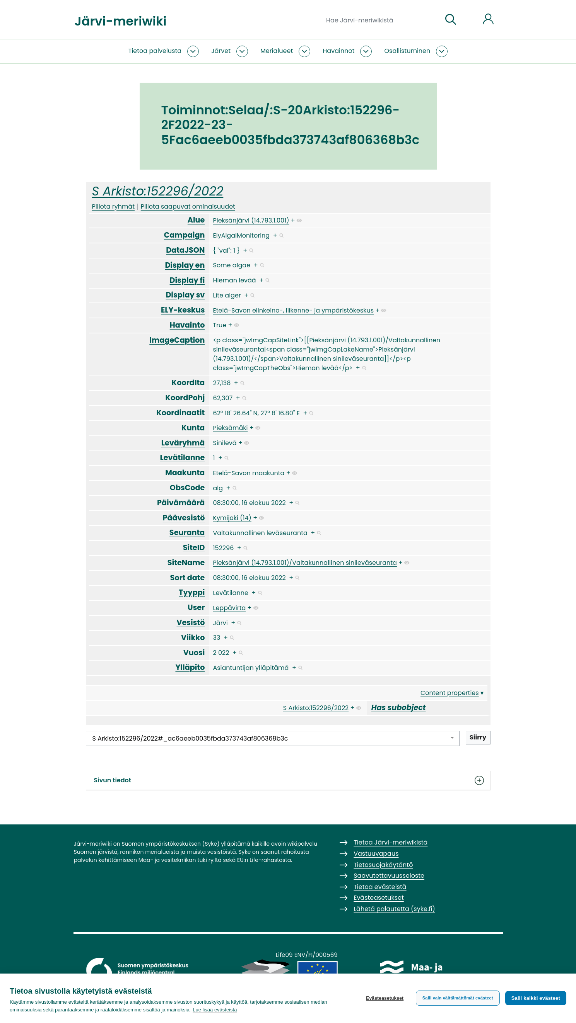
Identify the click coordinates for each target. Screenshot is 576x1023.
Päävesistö (183, 518)
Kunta (193, 428)
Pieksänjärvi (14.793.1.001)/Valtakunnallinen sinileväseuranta (305, 562)
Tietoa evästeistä (380, 886)
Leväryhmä (183, 443)
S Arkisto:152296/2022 (158, 191)
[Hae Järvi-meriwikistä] (381, 20)
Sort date (187, 578)
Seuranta (187, 532)
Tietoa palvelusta (154, 50)
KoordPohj (185, 398)
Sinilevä (224, 442)
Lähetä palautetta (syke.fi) (394, 908)
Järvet (221, 50)
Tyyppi (192, 592)
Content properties (449, 692)
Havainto (187, 325)
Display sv (185, 295)
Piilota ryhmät (113, 206)
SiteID (194, 547)
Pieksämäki (230, 427)
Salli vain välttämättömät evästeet (457, 998)
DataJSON (185, 250)
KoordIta (188, 382)
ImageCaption (177, 340)
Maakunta (185, 472)
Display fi (187, 280)
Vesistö (190, 622)
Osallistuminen (407, 50)
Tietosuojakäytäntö (383, 864)
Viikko (193, 637)
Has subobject (398, 707)
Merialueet (276, 50)
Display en (185, 265)
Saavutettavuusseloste (389, 875)
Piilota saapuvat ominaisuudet (188, 206)
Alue (196, 220)
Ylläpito (190, 667)
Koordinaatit (180, 413)
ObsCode (187, 488)
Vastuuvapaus (376, 853)
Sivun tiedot (288, 780)
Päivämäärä (181, 503)
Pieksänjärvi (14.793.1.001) (251, 220)
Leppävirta (229, 607)
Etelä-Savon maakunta (248, 473)
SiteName (186, 562)
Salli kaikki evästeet (535, 998)
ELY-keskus (183, 310)
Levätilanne (182, 457)
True (219, 325)
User (196, 607)
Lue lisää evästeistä (215, 1010)
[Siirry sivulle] (451, 20)
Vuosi (194, 652)
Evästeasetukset (384, 998)
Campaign (184, 235)
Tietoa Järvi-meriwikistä (390, 842)
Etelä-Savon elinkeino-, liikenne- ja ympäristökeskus (293, 310)
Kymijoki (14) (232, 517)
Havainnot (338, 50)
